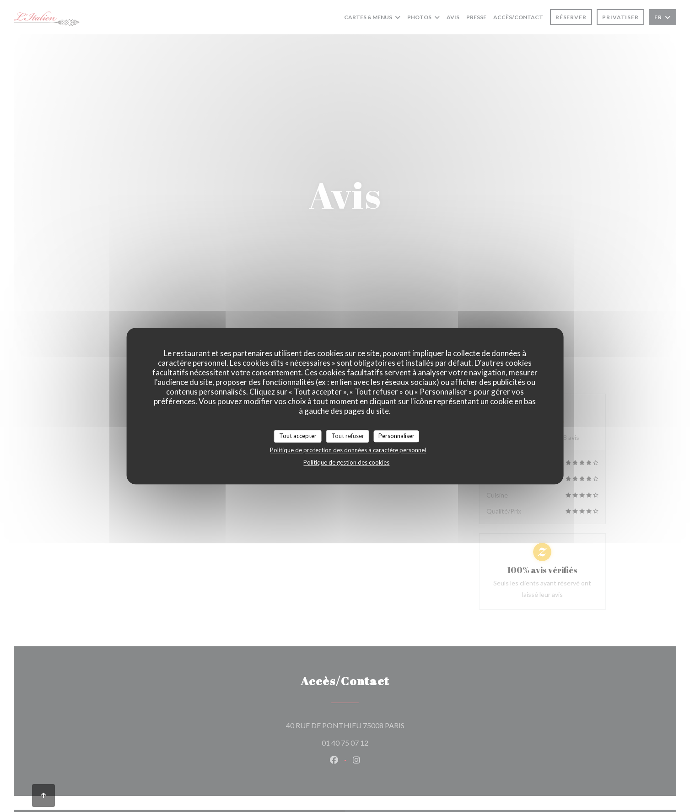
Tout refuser (347, 435)
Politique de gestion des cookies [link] (346, 462)
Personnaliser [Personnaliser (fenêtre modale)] (396, 435)
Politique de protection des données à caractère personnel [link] (348, 450)
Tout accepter (298, 435)
